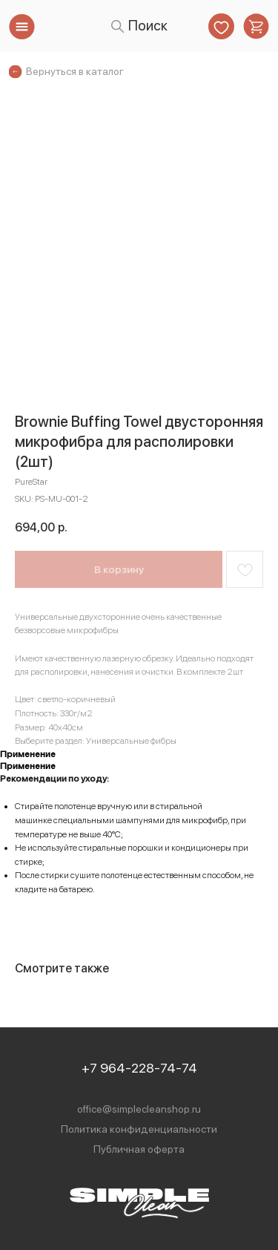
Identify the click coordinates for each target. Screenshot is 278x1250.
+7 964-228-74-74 (139, 1068)
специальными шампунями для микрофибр (140, 820)
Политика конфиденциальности (139, 1129)
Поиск (148, 25)
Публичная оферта (139, 1149)
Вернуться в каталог (75, 71)
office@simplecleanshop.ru (139, 1109)
